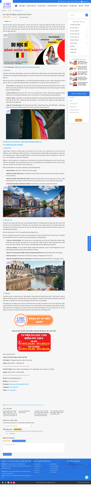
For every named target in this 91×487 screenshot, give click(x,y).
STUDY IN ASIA (74, 40)
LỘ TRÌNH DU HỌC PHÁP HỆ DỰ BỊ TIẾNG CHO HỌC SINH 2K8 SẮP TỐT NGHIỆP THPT (83, 78)
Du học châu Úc (63, 5)
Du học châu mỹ (52, 5)
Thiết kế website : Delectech (83, 482)
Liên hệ (87, 5)
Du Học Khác (73, 5)
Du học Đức (37, 464)
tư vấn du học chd (29, 405)
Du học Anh (37, 470)
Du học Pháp (53, 464)
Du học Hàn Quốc (54, 466)
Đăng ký (79, 120)
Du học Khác (73, 43)
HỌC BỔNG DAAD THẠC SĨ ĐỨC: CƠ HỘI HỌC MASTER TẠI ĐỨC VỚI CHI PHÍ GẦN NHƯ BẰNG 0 (83, 63)
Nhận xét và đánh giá (8, 438)
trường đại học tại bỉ (39, 405)
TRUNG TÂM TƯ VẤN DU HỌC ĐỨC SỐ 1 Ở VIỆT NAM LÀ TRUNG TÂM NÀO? (82, 68)
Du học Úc (37, 472)
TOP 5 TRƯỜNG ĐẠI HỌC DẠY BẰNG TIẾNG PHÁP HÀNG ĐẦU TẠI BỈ (57, 412)
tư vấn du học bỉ (14, 405)
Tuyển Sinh (73, 52)
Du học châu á (41, 5)
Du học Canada (54, 468)
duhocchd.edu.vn (13, 381)
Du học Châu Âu (74, 30)
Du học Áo (37, 468)
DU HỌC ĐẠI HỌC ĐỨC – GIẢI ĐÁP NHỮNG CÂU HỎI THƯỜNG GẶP (83, 84)
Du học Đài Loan (54, 470)
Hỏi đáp (72, 46)
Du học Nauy (53, 472)
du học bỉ (8, 405)
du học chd (21, 405)
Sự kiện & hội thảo (75, 24)
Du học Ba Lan (38, 466)
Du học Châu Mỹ (74, 34)
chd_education (13, 387)
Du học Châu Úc (74, 37)
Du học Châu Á (74, 27)
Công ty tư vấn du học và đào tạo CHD (75, 464)
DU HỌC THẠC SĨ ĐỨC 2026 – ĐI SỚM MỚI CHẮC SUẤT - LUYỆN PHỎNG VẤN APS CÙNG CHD (82, 73)
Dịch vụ (81, 5)
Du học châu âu (31, 5)
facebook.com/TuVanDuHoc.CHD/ (18, 384)
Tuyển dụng (73, 49)
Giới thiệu (22, 5)
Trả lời (6, 433)
